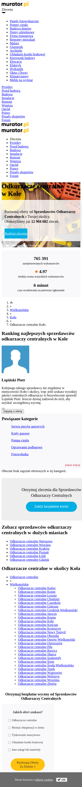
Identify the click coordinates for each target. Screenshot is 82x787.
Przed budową (11, 90)
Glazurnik (16, 47)
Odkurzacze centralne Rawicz (37, 650)
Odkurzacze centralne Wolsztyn (39, 676)
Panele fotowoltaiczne (24, 21)
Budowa (7, 94)
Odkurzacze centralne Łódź (28, 556)
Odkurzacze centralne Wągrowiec (40, 672)
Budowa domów (20, 28)
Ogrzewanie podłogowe (26, 447)
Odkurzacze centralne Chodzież (39, 599)
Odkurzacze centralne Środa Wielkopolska (46, 665)
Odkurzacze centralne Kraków (30, 548)
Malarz (14, 43)
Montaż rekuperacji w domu (26, 727)
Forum (6, 120)
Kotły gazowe (20, 433)
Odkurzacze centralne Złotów (37, 683)
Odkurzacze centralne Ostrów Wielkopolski (46, 639)
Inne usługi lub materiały (24, 749)
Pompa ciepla (20, 440)
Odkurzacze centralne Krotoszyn (39, 628)
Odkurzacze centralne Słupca (37, 654)
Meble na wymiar (21, 80)
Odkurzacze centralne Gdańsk (29, 559)
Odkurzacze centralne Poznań (29, 552)
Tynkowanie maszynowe (24, 735)
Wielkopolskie (19, 310)
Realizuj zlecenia (16, 233)
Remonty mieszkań (22, 39)
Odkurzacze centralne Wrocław (30, 545)
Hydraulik (16, 69)
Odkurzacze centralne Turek (36, 669)
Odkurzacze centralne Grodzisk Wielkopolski (48, 610)
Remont (7, 101)
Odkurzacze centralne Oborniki (38, 636)
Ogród (6, 109)
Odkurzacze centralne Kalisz (37, 588)
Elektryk (15, 65)
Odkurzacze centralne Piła (35, 647)
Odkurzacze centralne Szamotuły (39, 658)
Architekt (16, 50)
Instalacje (8, 98)
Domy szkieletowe (22, 32)
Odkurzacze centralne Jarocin (37, 614)
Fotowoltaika (19, 454)
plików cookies (44, 779)
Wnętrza (7, 105)
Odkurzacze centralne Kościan (38, 625)
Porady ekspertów (13, 116)
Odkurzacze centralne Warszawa (31, 541)
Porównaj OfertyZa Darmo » (28, 764)
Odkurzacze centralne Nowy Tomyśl (42, 632)
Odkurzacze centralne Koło (36, 621)
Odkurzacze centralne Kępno (37, 617)
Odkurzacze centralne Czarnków (39, 603)
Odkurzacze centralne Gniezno (38, 606)
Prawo (6, 112)
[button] (72, 465)
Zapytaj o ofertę (12, 411)
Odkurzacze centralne (24, 577)
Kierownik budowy (22, 58)
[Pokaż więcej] (3, 408)
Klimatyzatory (19, 76)
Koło (13, 317)
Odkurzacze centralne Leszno (37, 595)
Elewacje (16, 61)
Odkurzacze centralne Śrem (36, 661)
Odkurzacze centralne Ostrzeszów (40, 643)
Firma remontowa (21, 36)
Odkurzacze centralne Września (39, 680)
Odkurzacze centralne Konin (36, 591)
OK (62, 779)
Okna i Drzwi (19, 72)
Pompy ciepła (19, 25)
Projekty (7, 87)
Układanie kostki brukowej (27, 54)
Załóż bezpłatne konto (51, 506)
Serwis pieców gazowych (28, 426)
